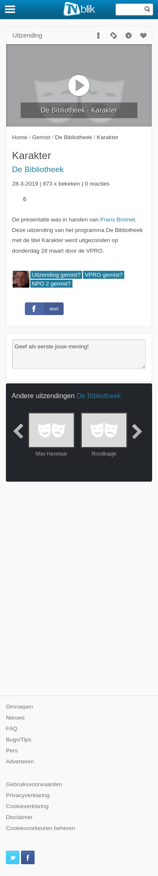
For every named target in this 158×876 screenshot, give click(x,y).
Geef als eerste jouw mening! (79, 354)
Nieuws (15, 717)
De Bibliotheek (38, 169)
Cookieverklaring (27, 806)
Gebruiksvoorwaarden (34, 784)
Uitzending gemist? (56, 275)
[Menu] (10, 9)
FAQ (11, 728)
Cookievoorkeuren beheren (40, 828)
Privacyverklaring (28, 795)
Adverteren (20, 761)
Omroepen (19, 706)
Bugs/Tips (18, 739)
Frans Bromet (117, 219)
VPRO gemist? (104, 275)
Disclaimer (19, 817)
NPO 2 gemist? (51, 283)
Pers (12, 750)
